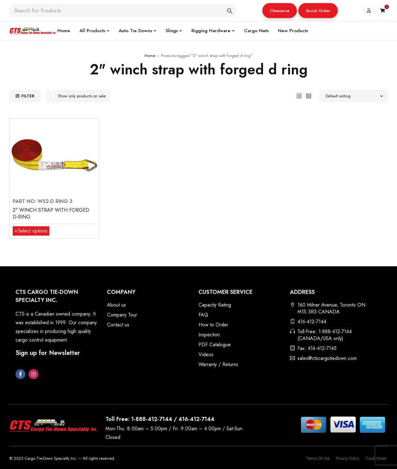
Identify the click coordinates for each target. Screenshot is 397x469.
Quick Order (318, 11)
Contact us (118, 324)
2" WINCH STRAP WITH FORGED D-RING (51, 213)
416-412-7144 (311, 321)
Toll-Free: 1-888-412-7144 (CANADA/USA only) (324, 335)
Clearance (279, 11)
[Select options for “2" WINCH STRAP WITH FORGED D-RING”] (31, 231)
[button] (279, 10)
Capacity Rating (214, 304)
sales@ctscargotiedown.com (327, 358)
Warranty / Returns (218, 364)
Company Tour (122, 314)
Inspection (209, 334)
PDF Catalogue (214, 344)
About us (116, 304)
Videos (205, 354)
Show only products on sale (81, 96)
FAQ (203, 314)
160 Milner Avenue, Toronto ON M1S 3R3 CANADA (331, 308)
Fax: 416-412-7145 (317, 348)
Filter (27, 96)
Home (150, 56)
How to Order (213, 324)
